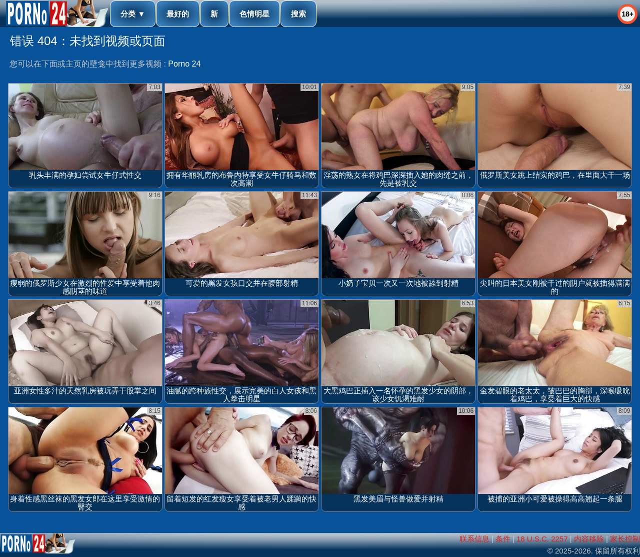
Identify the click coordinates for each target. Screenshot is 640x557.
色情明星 (255, 14)
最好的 (177, 14)
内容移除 (589, 538)
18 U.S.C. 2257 (542, 538)
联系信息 (475, 538)
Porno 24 (184, 64)
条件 (503, 538)
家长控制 (625, 538)
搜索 (298, 14)
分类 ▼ (132, 14)
